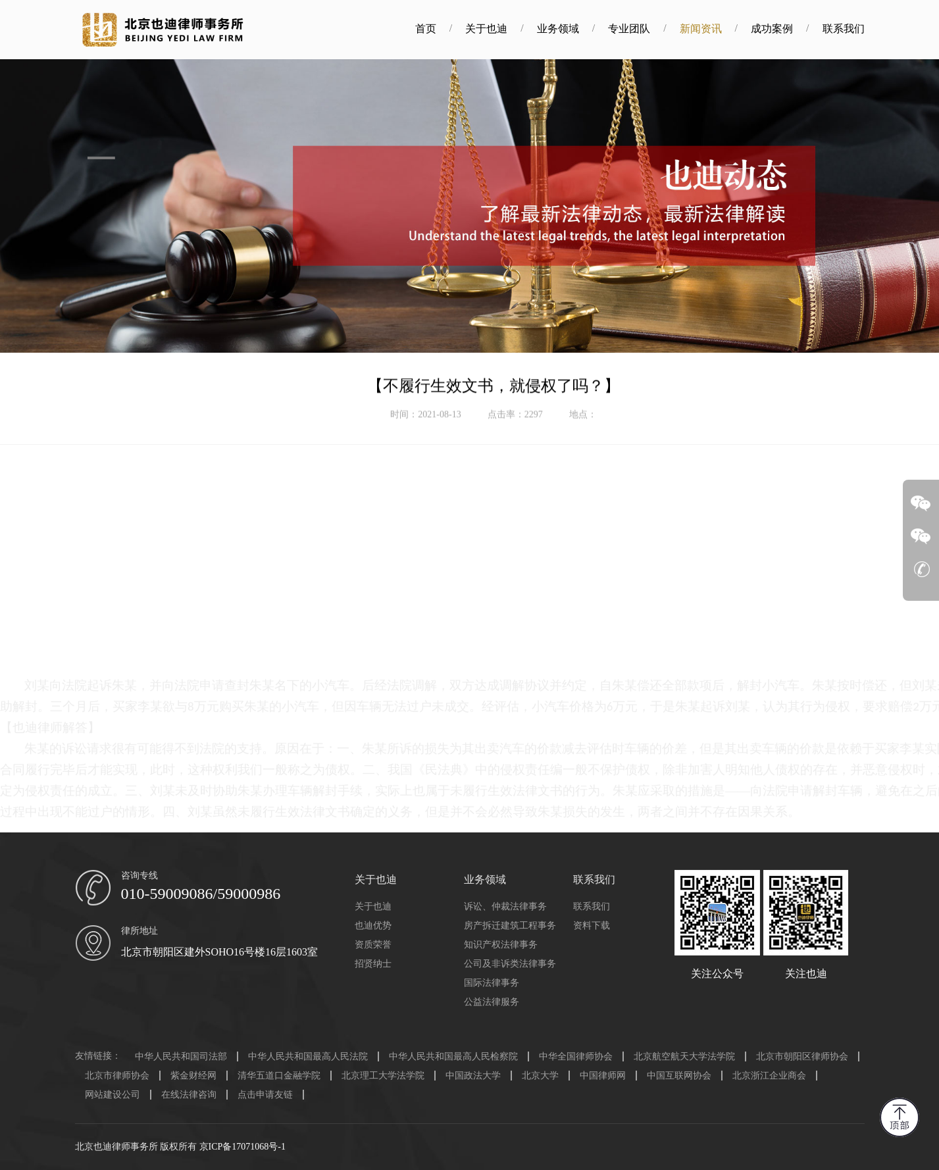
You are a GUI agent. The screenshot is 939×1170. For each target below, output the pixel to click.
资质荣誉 (373, 945)
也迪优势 (373, 925)
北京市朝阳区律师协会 (802, 1056)
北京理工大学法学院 (383, 1076)
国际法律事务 (491, 983)
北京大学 (540, 1076)
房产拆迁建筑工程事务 (510, 925)
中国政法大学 (473, 1076)
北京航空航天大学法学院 (684, 1056)
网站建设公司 (112, 1095)
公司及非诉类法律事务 (510, 964)
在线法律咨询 (188, 1095)
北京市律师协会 (117, 1076)
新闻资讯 (716, 28)
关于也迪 (502, 28)
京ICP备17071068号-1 (242, 1147)
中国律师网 (603, 1076)
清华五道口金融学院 (279, 1076)
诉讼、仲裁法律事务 (505, 906)
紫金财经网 (193, 1076)
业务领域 (573, 28)
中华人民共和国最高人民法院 (308, 1056)
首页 (440, 28)
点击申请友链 (265, 1095)
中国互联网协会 (679, 1076)
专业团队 (645, 28)
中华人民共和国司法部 (181, 1056)
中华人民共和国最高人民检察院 (453, 1056)
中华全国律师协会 (576, 1056)
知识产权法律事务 (501, 945)
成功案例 (787, 28)
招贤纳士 (373, 964)
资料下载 (591, 925)
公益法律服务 (491, 1002)
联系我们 (859, 28)
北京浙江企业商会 (769, 1076)
